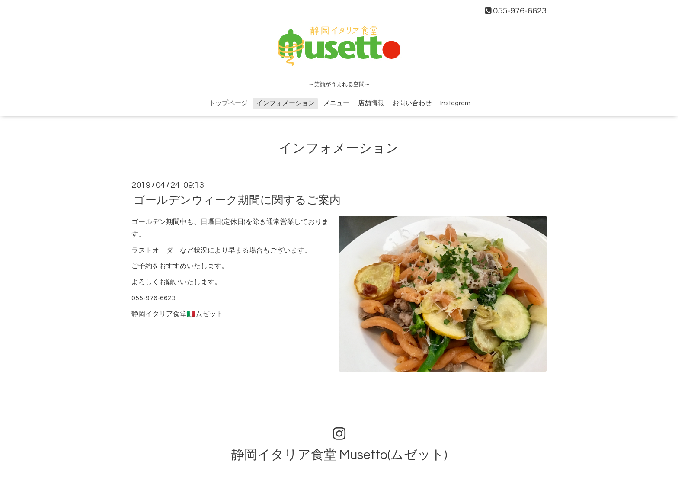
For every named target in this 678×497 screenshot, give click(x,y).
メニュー (336, 103)
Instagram (455, 103)
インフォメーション (285, 103)
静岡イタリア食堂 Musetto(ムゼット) (339, 455)
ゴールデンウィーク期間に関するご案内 (237, 200)
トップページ (228, 103)
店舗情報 (371, 103)
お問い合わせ (412, 103)
